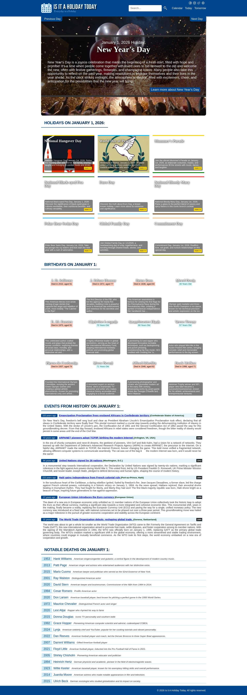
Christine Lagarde (102, 322)
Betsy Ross (144, 280)
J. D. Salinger (61, 280)
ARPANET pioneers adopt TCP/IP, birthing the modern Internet (96, 437)
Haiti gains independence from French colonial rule (90, 477)
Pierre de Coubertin (61, 363)
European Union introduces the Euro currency (87, 497)
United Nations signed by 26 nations (81, 460)
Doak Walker (185, 363)
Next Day (196, 19)
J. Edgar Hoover (103, 280)
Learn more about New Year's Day (175, 89)
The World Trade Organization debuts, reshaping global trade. (96, 519)
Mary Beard (103, 363)
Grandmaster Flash (144, 322)
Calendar (177, 8)
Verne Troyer (185, 322)
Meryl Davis (185, 280)
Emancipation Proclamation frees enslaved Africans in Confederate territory (104, 415)
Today (188, 8)
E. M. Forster (61, 322)
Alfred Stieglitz (144, 363)
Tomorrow (200, 8)
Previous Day (53, 19)
